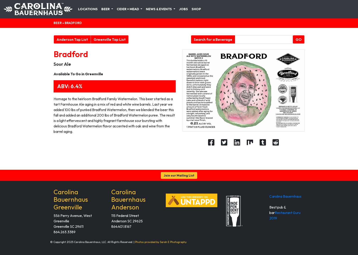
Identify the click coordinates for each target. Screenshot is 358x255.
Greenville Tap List (110, 39)
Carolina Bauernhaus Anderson (128, 199)
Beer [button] (105, 9)
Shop (196, 9)
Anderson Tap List (72, 39)
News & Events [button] (159, 9)
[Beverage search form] (264, 39)
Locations (88, 9)
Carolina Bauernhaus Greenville (71, 199)
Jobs (183, 9)
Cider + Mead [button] (128, 9)
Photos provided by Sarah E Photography (161, 242)
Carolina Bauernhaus (285, 196)
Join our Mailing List (179, 175)
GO (299, 39)
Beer (58, 23)
